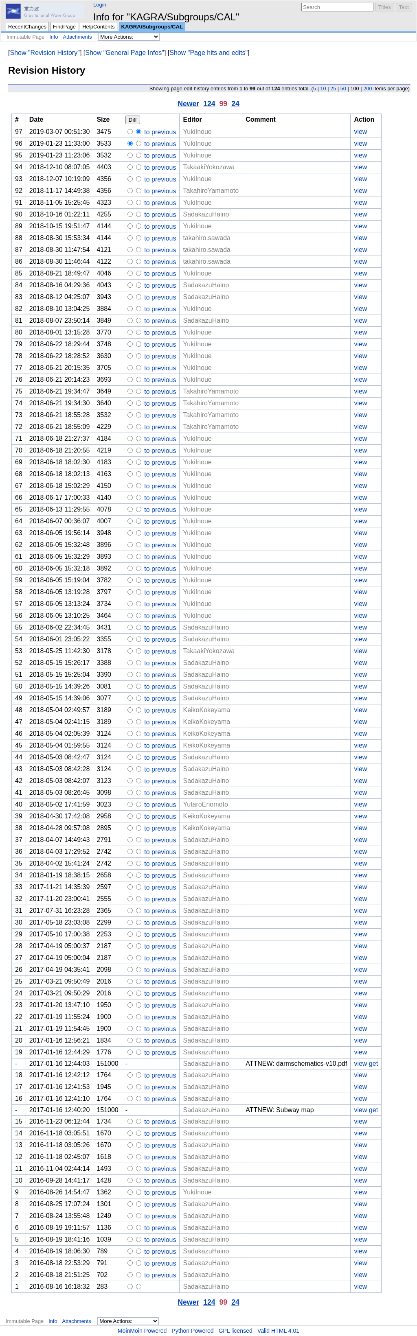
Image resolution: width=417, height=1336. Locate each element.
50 (343, 88)
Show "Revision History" (44, 52)
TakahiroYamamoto (211, 190)
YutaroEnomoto (205, 804)
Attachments (77, 37)
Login (99, 5)
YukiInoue (197, 131)
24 (235, 104)
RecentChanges (27, 27)
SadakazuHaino (206, 214)
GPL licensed (235, 1330)
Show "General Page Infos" (124, 52)
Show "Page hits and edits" (208, 52)
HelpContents (98, 27)
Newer (188, 104)
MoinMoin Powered (142, 1330)
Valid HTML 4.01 (278, 1330)
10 (323, 88)
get (373, 1063)
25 (333, 88)
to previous (159, 132)
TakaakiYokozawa (209, 167)
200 (367, 88)
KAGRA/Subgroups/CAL (152, 27)
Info (53, 37)
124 (209, 104)
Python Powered (192, 1330)
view (360, 131)
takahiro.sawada (206, 237)
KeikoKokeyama (206, 709)
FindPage (64, 27)
